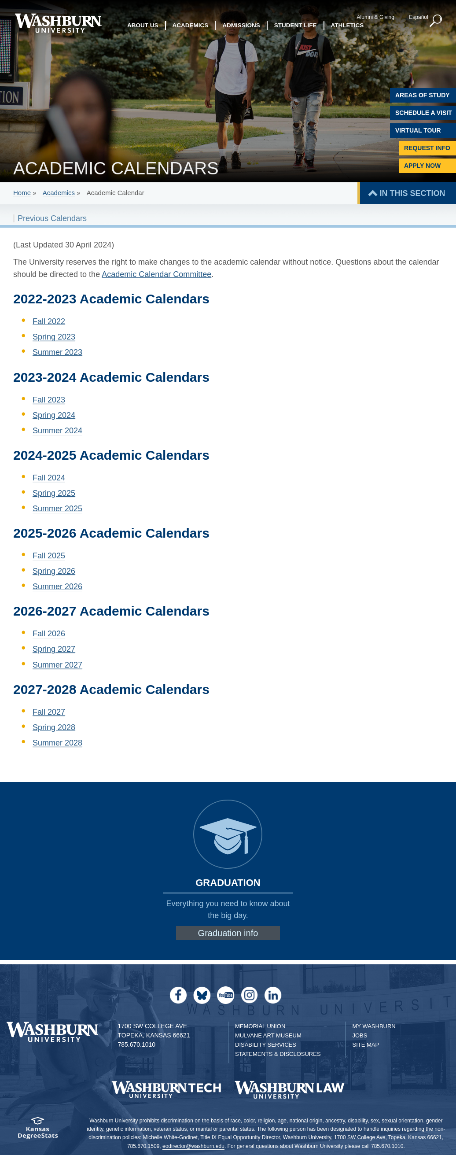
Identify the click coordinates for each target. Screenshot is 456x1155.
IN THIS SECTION (412, 193)
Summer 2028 (57, 742)
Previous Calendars (52, 218)
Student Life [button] (295, 25)
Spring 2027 (54, 649)
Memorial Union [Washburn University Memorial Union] (260, 1026)
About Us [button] (142, 25)
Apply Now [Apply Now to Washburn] (422, 165)
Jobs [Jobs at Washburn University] (360, 1035)
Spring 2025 (54, 493)
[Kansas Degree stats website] (38, 1131)
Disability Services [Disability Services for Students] (265, 1044)
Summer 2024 (57, 430)
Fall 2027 (49, 712)
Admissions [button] (241, 25)
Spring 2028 (54, 727)
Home (22, 192)
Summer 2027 (57, 665)
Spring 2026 (54, 571)
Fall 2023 (49, 399)
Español (418, 17)
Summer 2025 (57, 508)
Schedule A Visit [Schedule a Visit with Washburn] (423, 112)
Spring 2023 (54, 336)
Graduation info (228, 933)
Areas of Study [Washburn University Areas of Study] (422, 95)
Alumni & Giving (375, 17)
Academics (59, 192)
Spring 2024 (54, 415)
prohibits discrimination (166, 1121)
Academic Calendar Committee (156, 274)
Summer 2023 (57, 352)
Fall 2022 (49, 321)
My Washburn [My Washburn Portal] (374, 1026)
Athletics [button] (347, 25)
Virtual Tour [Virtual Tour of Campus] (418, 130)
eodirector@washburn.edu (193, 1146)
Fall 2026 (49, 633)
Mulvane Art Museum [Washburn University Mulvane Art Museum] (268, 1035)
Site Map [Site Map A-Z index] (366, 1044)
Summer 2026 (57, 586)
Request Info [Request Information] (427, 147)
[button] (436, 21)
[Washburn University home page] (58, 23)
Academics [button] (191, 25)
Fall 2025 (49, 555)
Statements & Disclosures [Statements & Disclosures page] (278, 1054)
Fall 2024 (49, 477)
